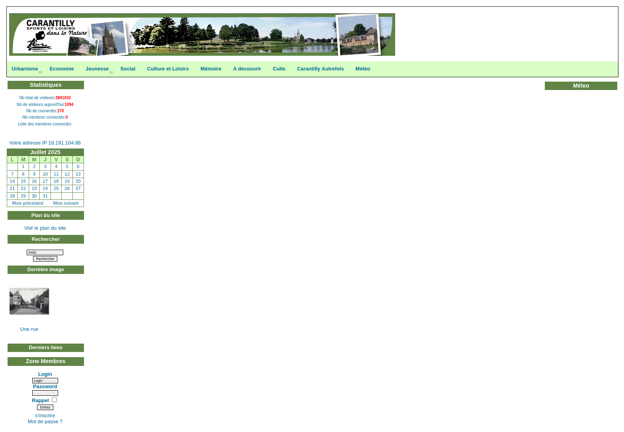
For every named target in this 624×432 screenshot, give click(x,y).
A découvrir (247, 69)
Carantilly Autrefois (320, 69)
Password (45, 386)
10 (45, 174)
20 (78, 181)
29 (23, 196)
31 (45, 196)
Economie (62, 69)
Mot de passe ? (45, 421)
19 (67, 181)
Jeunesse (97, 69)
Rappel (41, 400)
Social (128, 69)
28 (12, 196)
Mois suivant (65, 203)
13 (78, 174)
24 (45, 188)
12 (67, 174)
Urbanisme (25, 69)
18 (56, 181)
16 (34, 181)
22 (23, 188)
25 (56, 188)
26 (67, 188)
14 (12, 181)
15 (23, 181)
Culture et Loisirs (168, 69)
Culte (279, 69)
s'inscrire (45, 415)
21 (12, 188)
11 (56, 174)
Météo (362, 69)
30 (34, 196)
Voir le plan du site (45, 228)
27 (78, 188)
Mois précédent (27, 203)
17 (45, 181)
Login (45, 374)
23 (34, 188)
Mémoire (211, 69)
